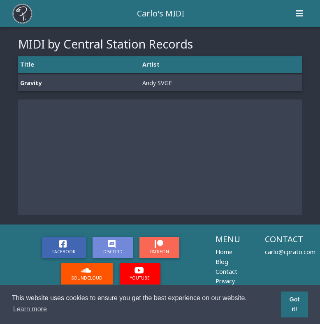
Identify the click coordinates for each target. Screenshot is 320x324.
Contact (226, 271)
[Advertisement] (160, 157)
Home (224, 252)
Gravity (31, 83)
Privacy (225, 281)
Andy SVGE (157, 83)
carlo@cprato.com (290, 252)
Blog (222, 262)
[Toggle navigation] (299, 13)
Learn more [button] (30, 308)
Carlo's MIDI (160, 13)
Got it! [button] (294, 304)
